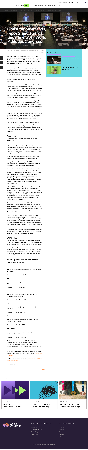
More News (84, 413)
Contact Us (34, 428)
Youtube (61, 435)
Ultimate (50, 6)
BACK (43, 370)
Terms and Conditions (36, 430)
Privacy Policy (34, 435)
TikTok (61, 437)
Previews (29, 11)
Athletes (40, 6)
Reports (22, 11)
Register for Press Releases (54, 11)
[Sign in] (85, 2)
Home (17, 6)
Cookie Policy (34, 433)
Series (42, 11)
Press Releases (14, 11)
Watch (26, 6)
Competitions (33, 6)
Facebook (61, 428)
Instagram (61, 430)
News (22, 6)
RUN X (55, 6)
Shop (60, 6)
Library (77, 2)
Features (36, 11)
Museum (71, 2)
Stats (45, 6)
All (1, 11)
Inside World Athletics (62, 2)
